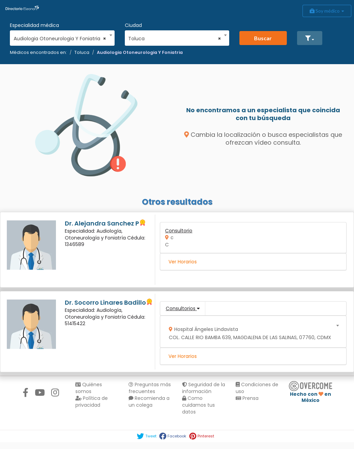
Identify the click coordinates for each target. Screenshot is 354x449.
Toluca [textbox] (174, 38)
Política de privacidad (91, 401)
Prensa (247, 398)
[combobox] (60, 37)
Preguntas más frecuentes (150, 388)
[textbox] (251, 332)
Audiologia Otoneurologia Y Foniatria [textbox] (60, 38)
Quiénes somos (88, 388)
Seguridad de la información (203, 388)
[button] (309, 38)
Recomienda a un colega (149, 401)
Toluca (81, 52)
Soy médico (327, 11)
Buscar (263, 38)
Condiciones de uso (257, 388)
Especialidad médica (34, 25)
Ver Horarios (182, 261)
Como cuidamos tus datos (198, 405)
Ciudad (133, 25)
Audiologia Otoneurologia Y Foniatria (140, 52)
